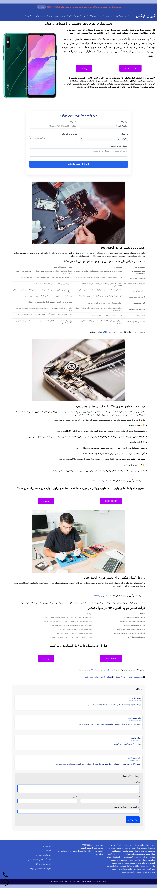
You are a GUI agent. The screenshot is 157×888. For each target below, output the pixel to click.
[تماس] (5, 875)
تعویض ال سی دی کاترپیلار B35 (103, 670)
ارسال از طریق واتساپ (78, 164)
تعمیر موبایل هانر (75, 16)
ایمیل (75, 797)
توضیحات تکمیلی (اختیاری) (119, 146)
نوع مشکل (124, 134)
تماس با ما (28, 16)
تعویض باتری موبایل (43, 864)
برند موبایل (124, 122)
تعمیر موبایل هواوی (61, 16)
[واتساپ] (5, 882)
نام (139, 797)
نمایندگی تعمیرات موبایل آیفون (39, 859)
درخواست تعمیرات (43, 855)
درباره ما (37, 16)
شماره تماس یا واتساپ (69, 134)
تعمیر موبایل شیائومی (107, 16)
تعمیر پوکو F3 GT (100, 596)
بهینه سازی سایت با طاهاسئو (61, 881)
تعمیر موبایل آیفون (122, 16)
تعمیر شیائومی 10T (99, 481)
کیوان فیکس (145, 16)
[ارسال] (38, 7)
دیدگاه (137, 782)
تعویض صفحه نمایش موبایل (40, 868)
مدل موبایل (73, 122)
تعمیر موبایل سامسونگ (90, 16)
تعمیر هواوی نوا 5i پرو (109, 332)
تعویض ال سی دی (47, 16)
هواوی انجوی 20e (92, 677)
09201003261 (87, 845)
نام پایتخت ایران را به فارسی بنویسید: (126, 807)
